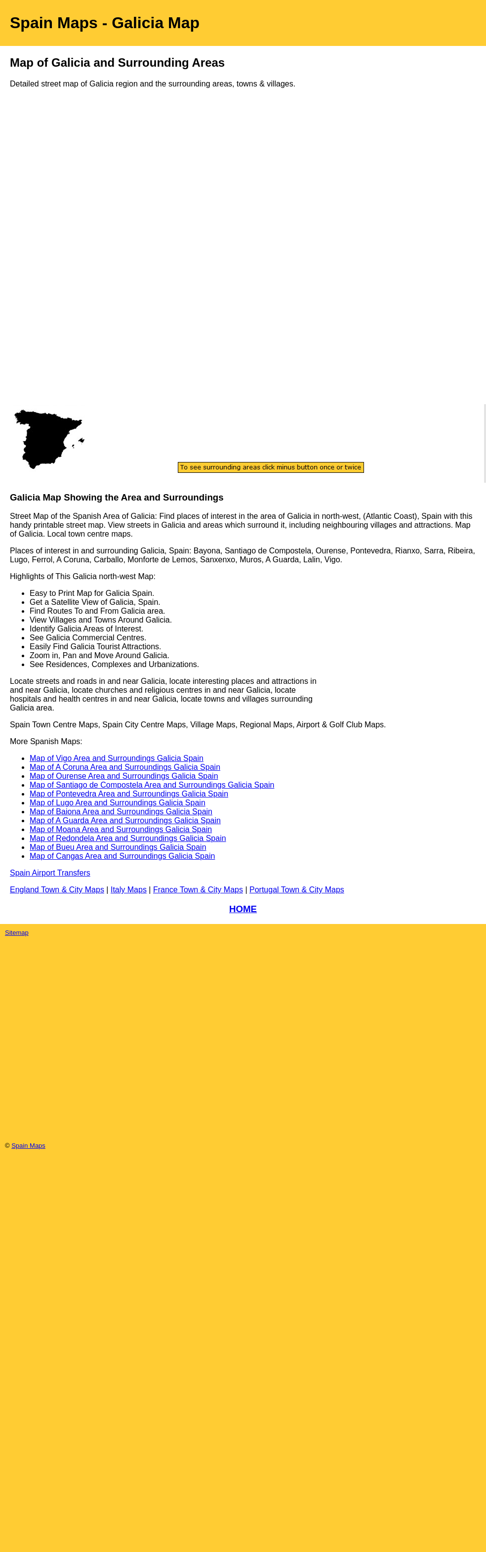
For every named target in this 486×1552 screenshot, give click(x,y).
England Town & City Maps (57, 889)
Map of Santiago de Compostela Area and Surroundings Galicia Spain (152, 785)
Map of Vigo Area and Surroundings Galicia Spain (116, 758)
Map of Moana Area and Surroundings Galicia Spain (121, 829)
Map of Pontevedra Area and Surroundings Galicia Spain (129, 794)
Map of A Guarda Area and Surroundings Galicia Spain (125, 820)
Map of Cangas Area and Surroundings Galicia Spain (122, 856)
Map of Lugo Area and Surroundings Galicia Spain (117, 802)
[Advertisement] (49, 256)
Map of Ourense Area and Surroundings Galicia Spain (124, 776)
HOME (243, 909)
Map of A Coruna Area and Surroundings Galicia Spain (125, 767)
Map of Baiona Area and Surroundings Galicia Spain (121, 811)
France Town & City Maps (198, 889)
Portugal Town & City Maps (296, 889)
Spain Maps (28, 1145)
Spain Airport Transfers (50, 873)
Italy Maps (129, 889)
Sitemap (17, 932)
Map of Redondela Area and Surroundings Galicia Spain (128, 838)
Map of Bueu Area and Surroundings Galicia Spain (118, 847)
